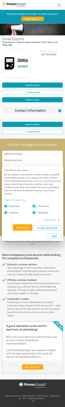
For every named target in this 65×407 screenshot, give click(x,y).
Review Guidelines (12, 395)
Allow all (22, 227)
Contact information (38, 110)
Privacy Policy (19, 199)
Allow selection (47, 228)
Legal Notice (55, 395)
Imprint (7, 199)
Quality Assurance (28, 395)
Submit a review (32, 85)
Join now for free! (32, 366)
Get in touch (32, 99)
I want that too (32, 18)
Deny (54, 236)
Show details (50, 219)
